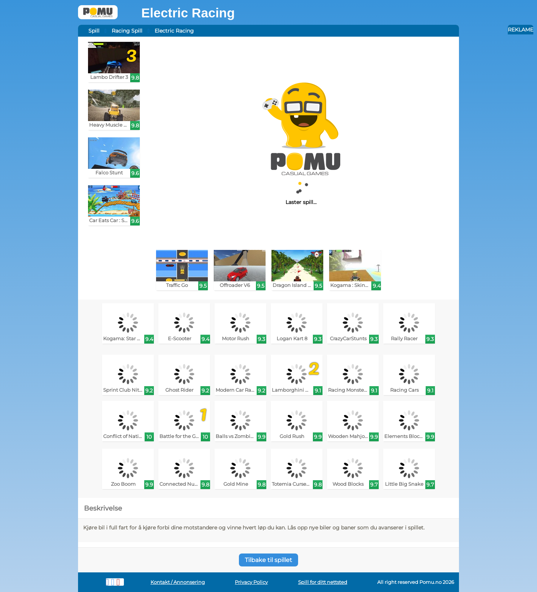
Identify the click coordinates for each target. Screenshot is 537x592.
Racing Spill (127, 30)
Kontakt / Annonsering (178, 582)
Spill (93, 30)
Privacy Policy (251, 582)
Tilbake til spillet (268, 559)
